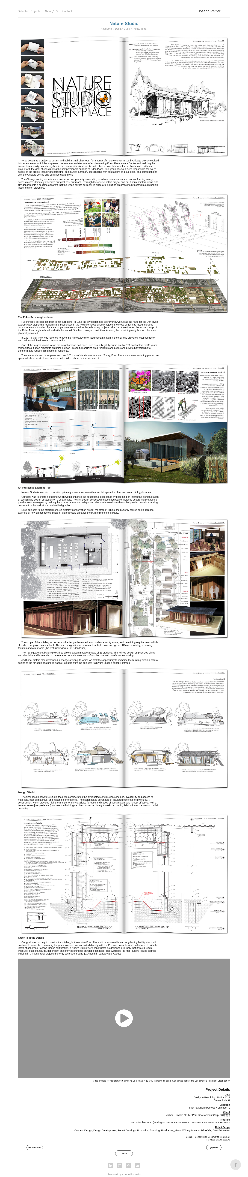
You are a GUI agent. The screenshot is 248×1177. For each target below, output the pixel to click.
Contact (67, 11)
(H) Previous (34, 1147)
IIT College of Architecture (217, 1139)
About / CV (51, 11)
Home (124, 1153)
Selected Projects (29, 11)
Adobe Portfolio (131, 1174)
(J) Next (214, 1147)
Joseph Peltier (209, 11)
